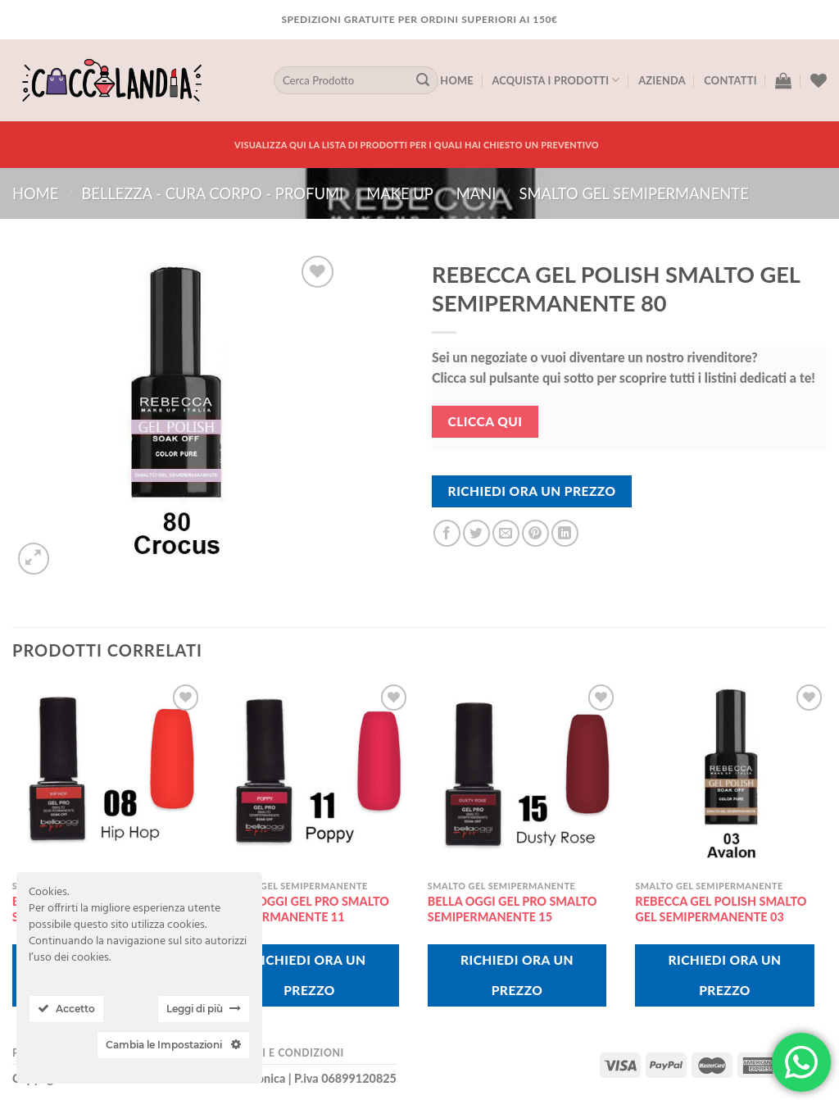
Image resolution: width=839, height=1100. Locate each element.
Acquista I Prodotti (555, 80)
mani (476, 193)
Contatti (730, 80)
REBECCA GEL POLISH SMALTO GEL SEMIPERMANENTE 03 (720, 909)
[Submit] (423, 80)
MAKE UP (399, 193)
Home (457, 80)
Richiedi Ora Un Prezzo (532, 491)
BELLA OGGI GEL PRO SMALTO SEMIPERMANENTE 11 (304, 909)
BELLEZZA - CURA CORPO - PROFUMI (212, 193)
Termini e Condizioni (281, 1053)
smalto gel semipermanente (634, 193)
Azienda (662, 80)
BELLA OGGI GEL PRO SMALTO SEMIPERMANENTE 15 (512, 909)
